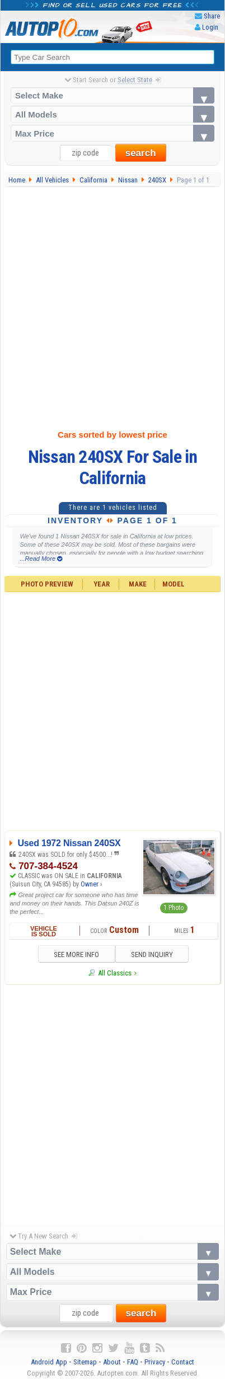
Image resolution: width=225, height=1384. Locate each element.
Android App (49, 1362)
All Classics (115, 973)
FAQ (132, 1362)
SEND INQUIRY (152, 954)
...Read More (41, 558)
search (140, 153)
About (112, 1362)
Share (212, 16)
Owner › (91, 884)
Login (210, 27)
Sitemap (85, 1362)
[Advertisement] (112, 306)
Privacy (154, 1362)
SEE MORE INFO (76, 954)
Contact (182, 1362)
